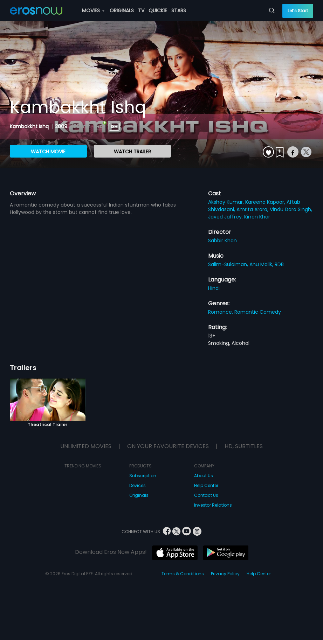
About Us (203, 476)
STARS (178, 10)
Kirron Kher (257, 216)
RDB (279, 264)
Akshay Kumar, (226, 202)
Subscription (142, 476)
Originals (139, 495)
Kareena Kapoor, (266, 202)
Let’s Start (298, 11)
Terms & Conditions (183, 574)
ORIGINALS (122, 10)
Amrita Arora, (253, 209)
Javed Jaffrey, (226, 216)
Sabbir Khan (222, 240)
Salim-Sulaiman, (228, 264)
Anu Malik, (262, 264)
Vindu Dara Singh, (291, 209)
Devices (137, 485)
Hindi (214, 288)
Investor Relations (213, 505)
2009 (61, 126)
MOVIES (93, 10)
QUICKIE (158, 10)
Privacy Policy (225, 574)
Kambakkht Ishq (30, 126)
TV (141, 10)
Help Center (206, 485)
